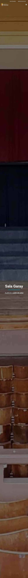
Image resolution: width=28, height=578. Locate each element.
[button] (26, 4)
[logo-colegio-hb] (4, 4)
